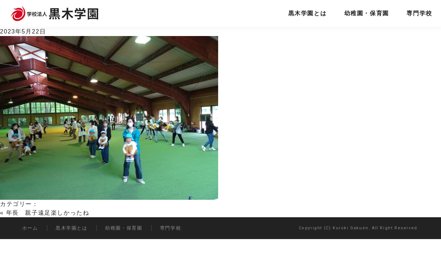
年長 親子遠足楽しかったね (47, 213)
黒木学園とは (307, 13)
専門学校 (419, 13)
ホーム (30, 228)
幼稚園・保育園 (366, 13)
